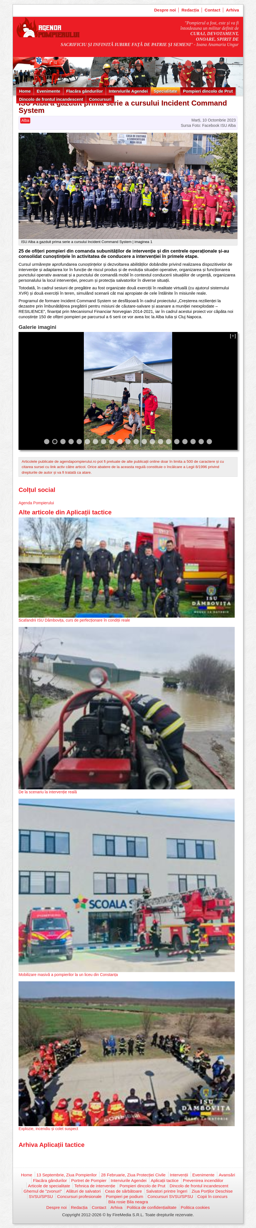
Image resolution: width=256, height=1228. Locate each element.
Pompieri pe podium (124, 1196)
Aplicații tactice (165, 1180)
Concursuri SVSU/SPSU (170, 1196)
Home (25, 91)
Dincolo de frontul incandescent (51, 99)
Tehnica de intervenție (94, 1185)
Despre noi (165, 10)
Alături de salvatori (83, 1191)
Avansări (227, 1174)
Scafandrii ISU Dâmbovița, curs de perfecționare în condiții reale (74, 620)
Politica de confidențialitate (152, 1207)
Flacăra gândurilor (84, 91)
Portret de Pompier (89, 1180)
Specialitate (165, 91)
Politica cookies (195, 1207)
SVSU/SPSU (41, 1196)
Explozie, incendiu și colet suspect (48, 1128)
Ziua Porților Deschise (212, 1191)
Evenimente (48, 91)
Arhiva (232, 10)
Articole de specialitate (49, 1185)
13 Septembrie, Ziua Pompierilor (66, 1174)
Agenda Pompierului (36, 503)
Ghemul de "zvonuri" (43, 1191)
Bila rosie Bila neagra (128, 1201)
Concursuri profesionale (79, 1196)
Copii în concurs (212, 1196)
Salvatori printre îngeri (166, 1191)
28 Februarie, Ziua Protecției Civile (133, 1174)
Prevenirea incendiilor (203, 1180)
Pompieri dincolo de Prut (208, 91)
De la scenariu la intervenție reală (48, 792)
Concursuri (100, 99)
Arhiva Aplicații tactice (51, 1144)
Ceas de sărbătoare (123, 1191)
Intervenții (179, 1174)
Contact (212, 10)
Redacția (190, 10)
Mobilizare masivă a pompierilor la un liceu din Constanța (68, 974)
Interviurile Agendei (128, 91)
